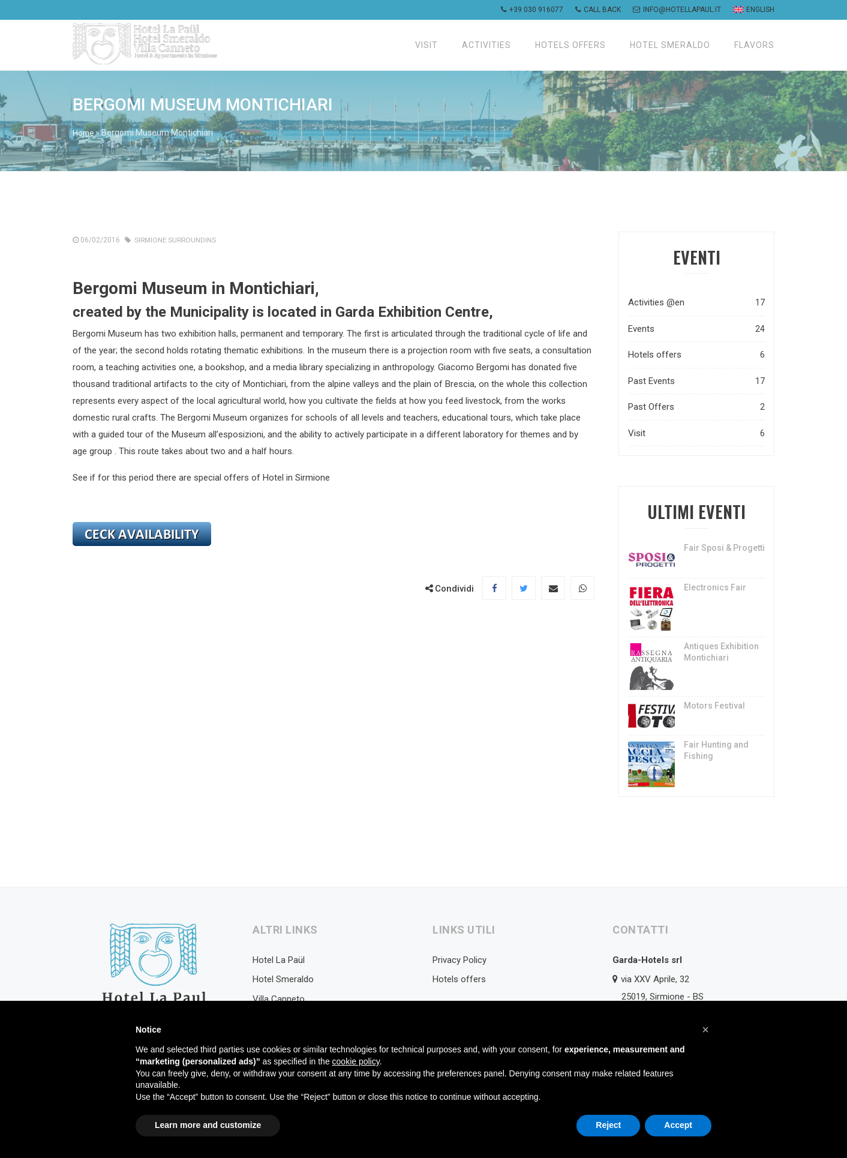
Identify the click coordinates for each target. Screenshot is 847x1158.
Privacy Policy (459, 959)
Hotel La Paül (279, 959)
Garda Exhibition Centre (412, 311)
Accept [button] (678, 1125)
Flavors (754, 45)
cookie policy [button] (356, 1061)
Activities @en (696, 302)
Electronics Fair (715, 587)
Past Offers (696, 406)
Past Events (696, 380)
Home (84, 132)
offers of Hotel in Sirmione (277, 477)
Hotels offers (570, 45)
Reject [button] (608, 1125)
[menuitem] (752, 10)
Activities (486, 45)
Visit (426, 45)
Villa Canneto (279, 998)
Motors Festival (714, 705)
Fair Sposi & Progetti (724, 547)
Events (696, 328)
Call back (598, 9)
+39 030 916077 (532, 9)
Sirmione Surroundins (176, 239)
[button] (705, 1029)
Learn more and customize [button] (208, 1125)
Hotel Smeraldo (670, 45)
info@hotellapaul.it (677, 9)
